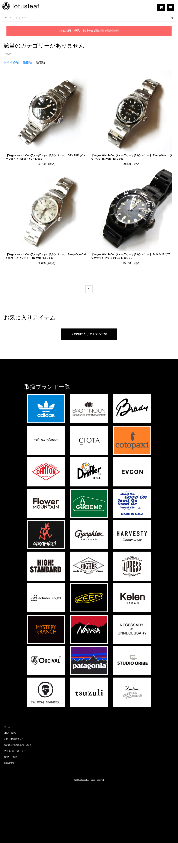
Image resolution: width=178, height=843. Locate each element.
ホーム (7, 727)
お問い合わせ (10, 757)
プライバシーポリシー (15, 751)
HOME (7, 54)
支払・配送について (14, 739)
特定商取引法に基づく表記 (17, 745)
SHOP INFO (10, 733)
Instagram (9, 763)
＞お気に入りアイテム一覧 (89, 334)
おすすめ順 (11, 62)
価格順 (27, 62)
